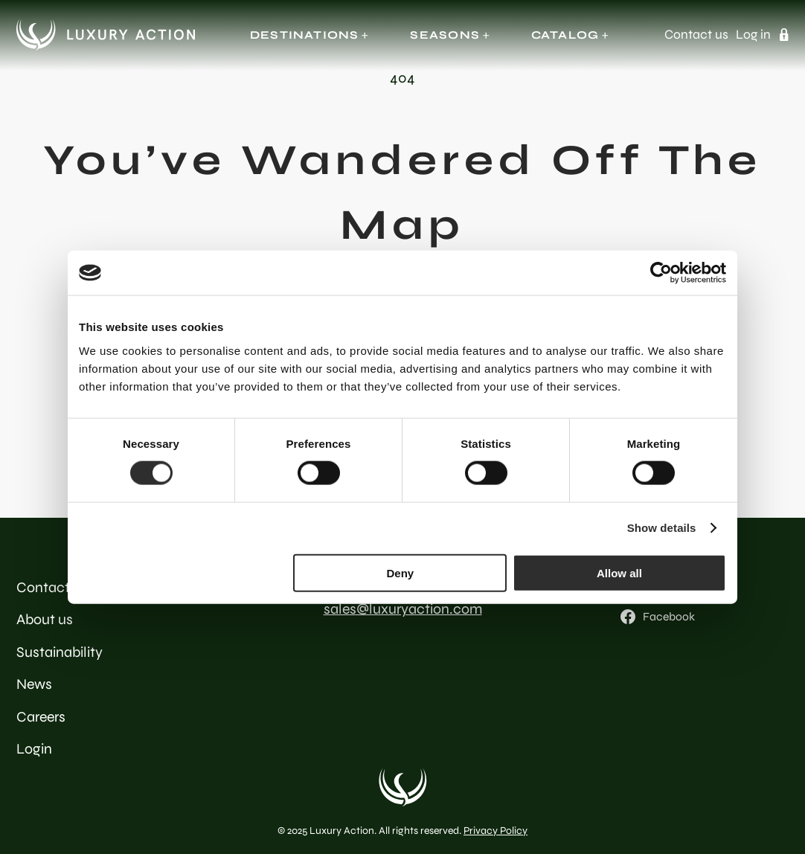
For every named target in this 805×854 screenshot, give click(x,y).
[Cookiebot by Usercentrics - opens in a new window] (661, 273)
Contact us (696, 34)
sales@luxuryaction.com (403, 608)
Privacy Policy (495, 830)
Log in (753, 34)
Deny (400, 572)
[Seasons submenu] (486, 35)
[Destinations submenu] (365, 35)
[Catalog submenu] (605, 35)
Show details (661, 527)
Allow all (619, 572)
